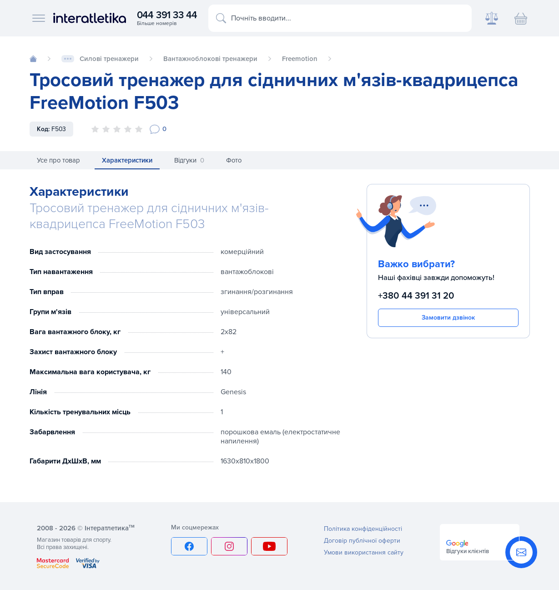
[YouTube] (269, 546)
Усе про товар (58, 160)
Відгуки (189, 160)
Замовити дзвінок (448, 317)
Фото (234, 160)
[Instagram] (229, 546)
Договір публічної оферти (362, 540)
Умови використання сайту (363, 552)
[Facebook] (189, 546)
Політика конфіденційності (363, 529)
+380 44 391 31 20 (416, 295)
